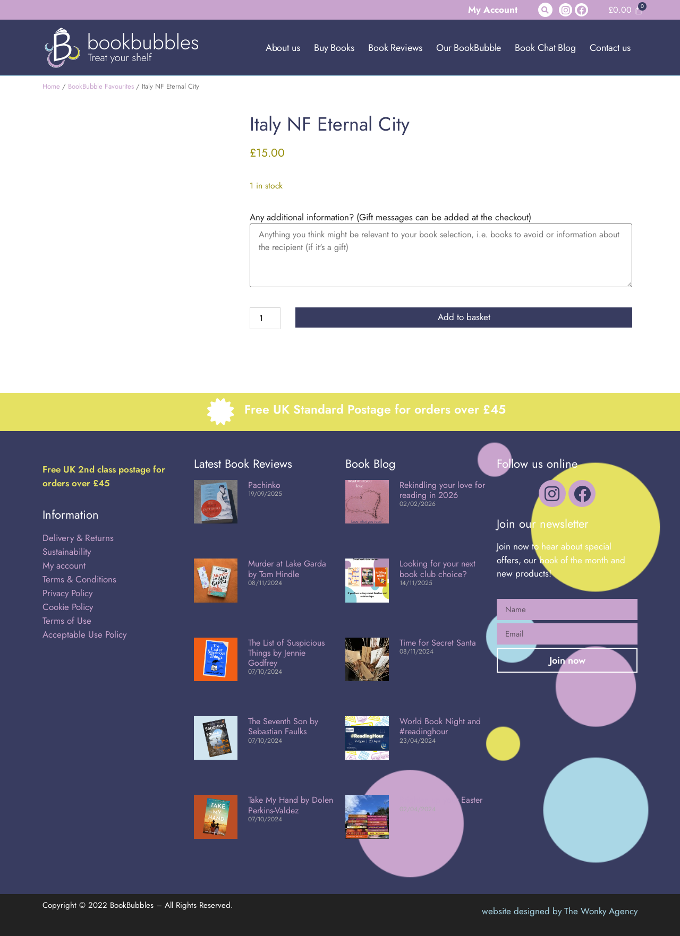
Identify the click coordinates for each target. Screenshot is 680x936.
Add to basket (464, 317)
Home (51, 86)
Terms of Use (66, 620)
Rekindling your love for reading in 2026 (442, 490)
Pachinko (264, 485)
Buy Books (334, 48)
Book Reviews (395, 48)
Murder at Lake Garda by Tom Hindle (287, 568)
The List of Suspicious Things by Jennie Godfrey (286, 653)
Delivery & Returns (78, 537)
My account (64, 565)
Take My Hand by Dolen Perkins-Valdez (290, 805)
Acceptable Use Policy (85, 634)
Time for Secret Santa (438, 643)
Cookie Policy (67, 606)
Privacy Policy (67, 593)
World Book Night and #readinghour (440, 726)
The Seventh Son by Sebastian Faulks (283, 726)
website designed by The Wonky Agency (560, 911)
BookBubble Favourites (101, 86)
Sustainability (66, 551)
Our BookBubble (469, 48)
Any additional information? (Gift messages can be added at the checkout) (390, 217)
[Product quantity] (265, 318)
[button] (545, 10)
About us (283, 48)
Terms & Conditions (79, 579)
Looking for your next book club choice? (437, 568)
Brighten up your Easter (441, 800)
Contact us (610, 48)
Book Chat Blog (545, 48)
